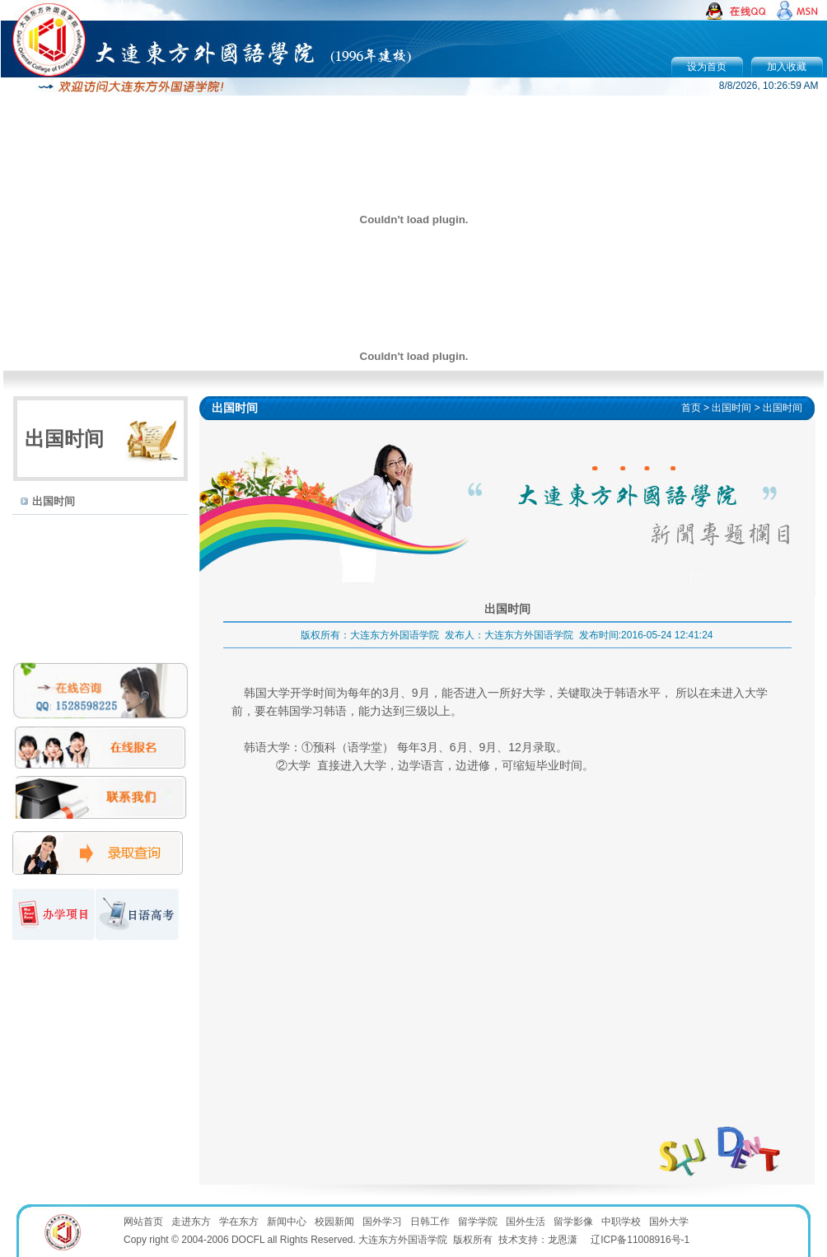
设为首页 (707, 66)
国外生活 (525, 1221)
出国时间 (53, 501)
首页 (691, 408)
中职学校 (621, 1221)
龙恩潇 (562, 1239)
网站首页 (143, 1221)
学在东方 (239, 1221)
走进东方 (191, 1221)
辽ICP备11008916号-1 (640, 1239)
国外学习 (382, 1221)
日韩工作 (430, 1221)
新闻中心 (286, 1221)
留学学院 (478, 1221)
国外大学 (669, 1221)
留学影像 (573, 1221)
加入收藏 (786, 66)
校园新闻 (334, 1221)
